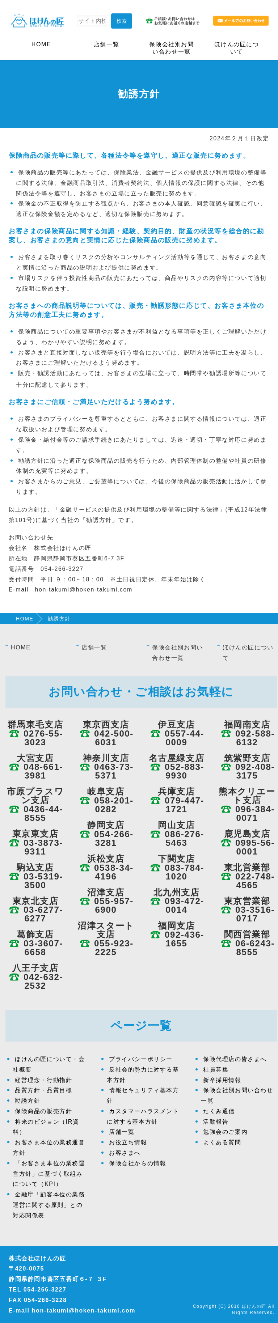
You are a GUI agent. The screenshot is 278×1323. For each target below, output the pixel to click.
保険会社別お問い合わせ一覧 (171, 48)
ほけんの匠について (236, 48)
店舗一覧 (106, 44)
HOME (41, 44)
